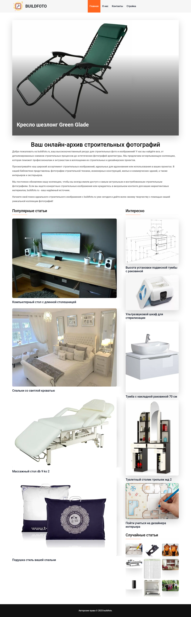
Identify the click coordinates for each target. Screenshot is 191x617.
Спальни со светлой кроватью (33, 390)
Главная (94, 6)
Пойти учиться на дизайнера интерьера (146, 524)
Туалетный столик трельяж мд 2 (149, 479)
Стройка (131, 6)
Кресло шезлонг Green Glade (53, 125)
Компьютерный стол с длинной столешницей (44, 302)
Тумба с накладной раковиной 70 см (151, 396)
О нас (105, 6)
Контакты (117, 6)
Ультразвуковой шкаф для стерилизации (144, 316)
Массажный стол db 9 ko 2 (31, 471)
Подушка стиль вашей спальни (34, 560)
